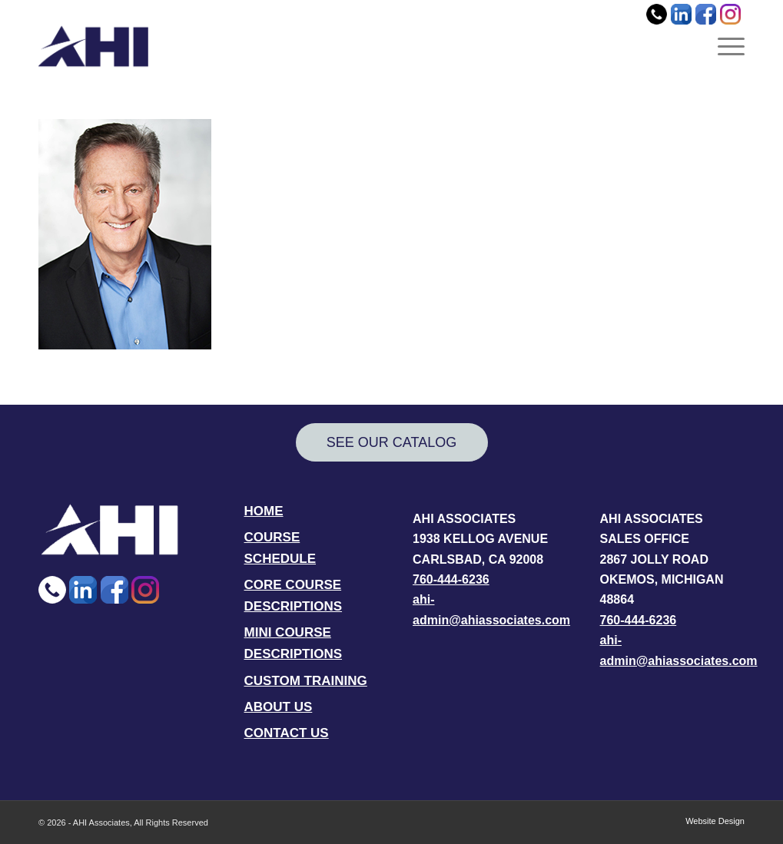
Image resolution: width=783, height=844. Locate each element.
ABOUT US (278, 707)
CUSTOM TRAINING (305, 681)
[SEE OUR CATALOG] (392, 442)
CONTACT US (286, 733)
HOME (264, 511)
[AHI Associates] (93, 46)
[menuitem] (726, 46)
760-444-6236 (451, 579)
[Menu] (726, 46)
